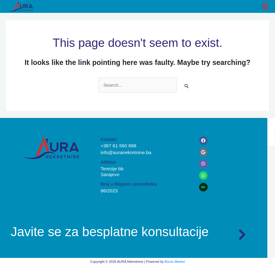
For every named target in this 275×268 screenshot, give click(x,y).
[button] (265, 6)
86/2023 (109, 190)
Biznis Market (175, 261)
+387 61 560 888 (118, 145)
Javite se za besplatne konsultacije (110, 232)
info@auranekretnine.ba (125, 152)
